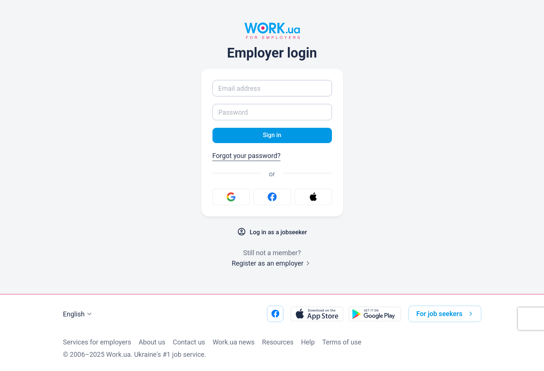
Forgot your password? (246, 157)
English (78, 314)
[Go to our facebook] (275, 314)
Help (308, 342)
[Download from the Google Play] (375, 314)
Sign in (272, 136)
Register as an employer (271, 264)
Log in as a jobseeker (272, 233)
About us (152, 342)
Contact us (189, 342)
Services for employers (97, 342)
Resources (277, 342)
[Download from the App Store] (317, 314)
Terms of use (341, 342)
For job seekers (445, 314)
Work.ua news (233, 342)
